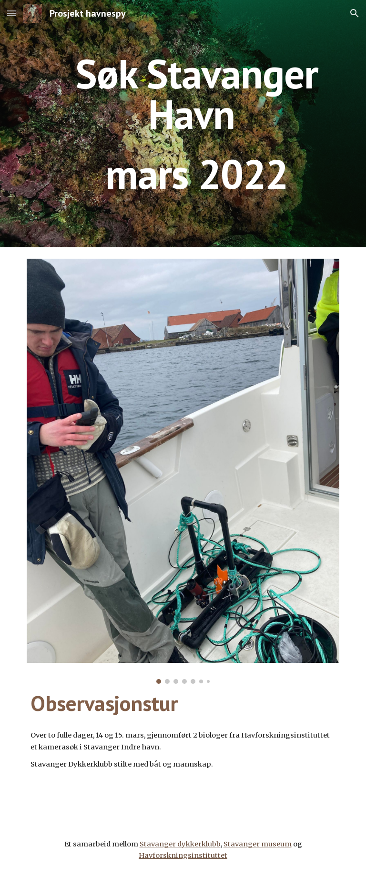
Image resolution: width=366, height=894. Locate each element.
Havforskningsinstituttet (183, 855)
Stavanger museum (258, 844)
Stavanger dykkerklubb (180, 844)
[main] (196, 123)
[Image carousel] (183, 471)
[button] (11, 13)
